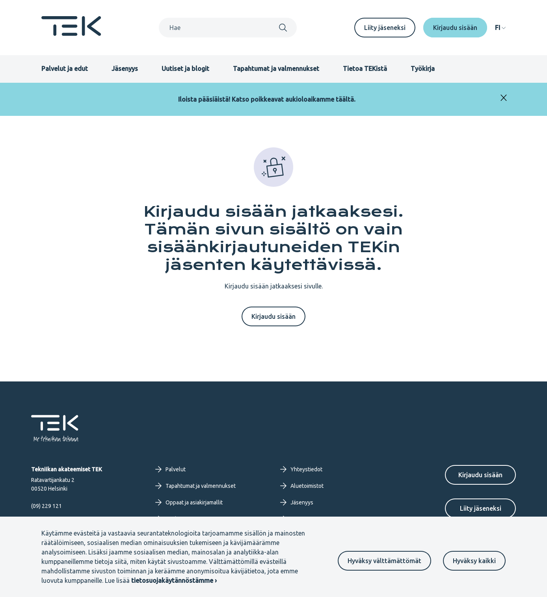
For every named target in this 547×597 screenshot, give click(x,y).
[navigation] (500, 27)
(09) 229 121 (46, 506)
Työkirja (423, 68)
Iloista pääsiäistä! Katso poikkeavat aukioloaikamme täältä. (266, 99)
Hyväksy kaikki (474, 560)
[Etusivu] (71, 33)
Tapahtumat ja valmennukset (276, 68)
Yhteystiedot (301, 469)
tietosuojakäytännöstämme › (174, 580)
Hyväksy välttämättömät (384, 560)
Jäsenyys (125, 68)
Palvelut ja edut (64, 68)
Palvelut (170, 469)
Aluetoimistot (302, 486)
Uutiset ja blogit (185, 68)
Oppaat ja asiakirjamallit (189, 502)
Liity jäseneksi (385, 27)
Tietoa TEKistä (365, 68)
